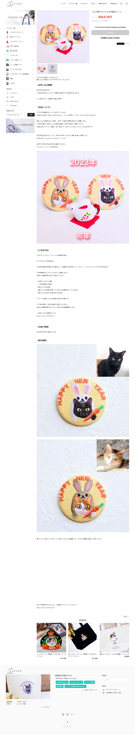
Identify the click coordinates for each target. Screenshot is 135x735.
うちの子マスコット (16, 32)
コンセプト (84, 3)
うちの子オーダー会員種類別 (19, 74)
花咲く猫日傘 (14, 46)
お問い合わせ (102, 3)
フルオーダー (14, 55)
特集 (11, 78)
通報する (126, 616)
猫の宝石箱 (13, 51)
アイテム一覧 (73, 3)
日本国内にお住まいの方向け (110, 38)
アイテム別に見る (16, 69)
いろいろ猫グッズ (16, 60)
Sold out (110, 33)
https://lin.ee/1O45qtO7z (46, 316)
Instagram (113, 3)
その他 (12, 83)
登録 (31, 114)
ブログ (93, 3)
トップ (63, 3)
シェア (127, 43)
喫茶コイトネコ (15, 37)
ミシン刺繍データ (16, 65)
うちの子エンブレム (16, 41)
